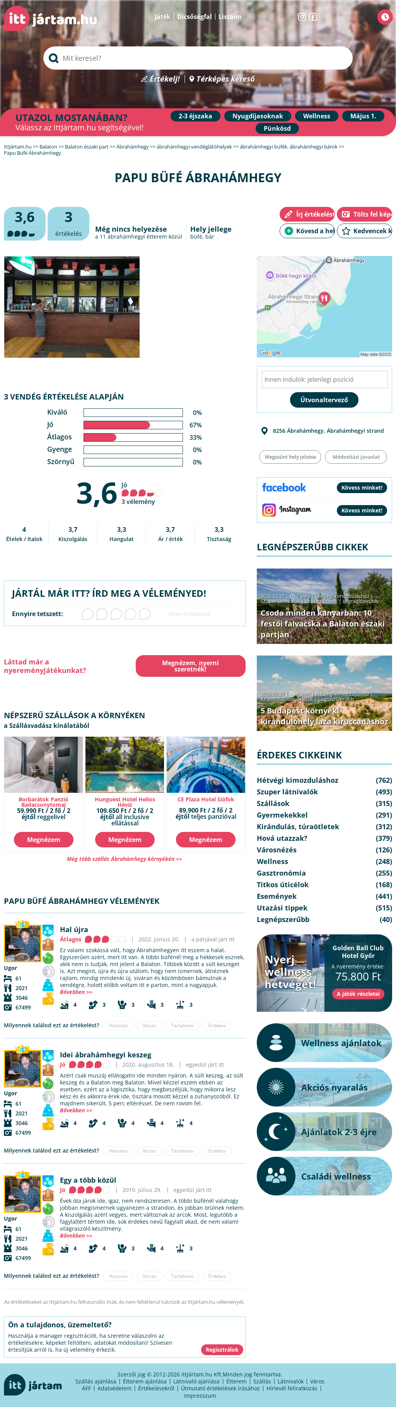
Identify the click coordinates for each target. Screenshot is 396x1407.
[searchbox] (198, 58)
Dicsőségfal (194, 16)
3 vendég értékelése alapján (64, 396)
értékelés (68, 222)
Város (317, 1381)
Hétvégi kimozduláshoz (342, 596)
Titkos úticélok (283, 884)
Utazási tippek (321, 601)
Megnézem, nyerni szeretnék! (190, 666)
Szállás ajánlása (95, 1381)
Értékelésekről (156, 1388)
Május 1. (363, 116)
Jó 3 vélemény (142, 493)
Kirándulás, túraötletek (287, 698)
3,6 (97, 492)
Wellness (316, 116)
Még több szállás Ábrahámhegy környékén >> (124, 858)
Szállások (273, 803)
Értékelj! (165, 79)
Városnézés (277, 849)
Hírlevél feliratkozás (291, 1388)
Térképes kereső (225, 79)
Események (277, 896)
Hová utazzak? (282, 838)
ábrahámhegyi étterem (137, 236)
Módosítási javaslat (356, 456)
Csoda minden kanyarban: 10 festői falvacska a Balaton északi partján (323, 624)
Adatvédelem (114, 1388)
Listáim (230, 16)
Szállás (262, 1381)
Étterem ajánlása (145, 1381)
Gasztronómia (281, 872)
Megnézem (43, 839)
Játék (163, 16)
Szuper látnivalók (280, 601)
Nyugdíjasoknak (257, 116)
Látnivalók (291, 1381)
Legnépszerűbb (360, 601)
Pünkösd (277, 128)
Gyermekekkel (282, 814)
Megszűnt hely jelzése (290, 456)
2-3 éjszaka (195, 116)
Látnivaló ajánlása (196, 1381)
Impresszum (200, 1395)
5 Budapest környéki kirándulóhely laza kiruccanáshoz (324, 716)
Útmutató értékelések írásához (220, 1388)
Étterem (236, 1381)
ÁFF (86, 1388)
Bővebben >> (76, 991)
